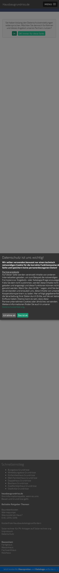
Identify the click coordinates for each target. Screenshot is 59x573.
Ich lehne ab (9, 315)
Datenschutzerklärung (13, 306)
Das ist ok (23, 315)
